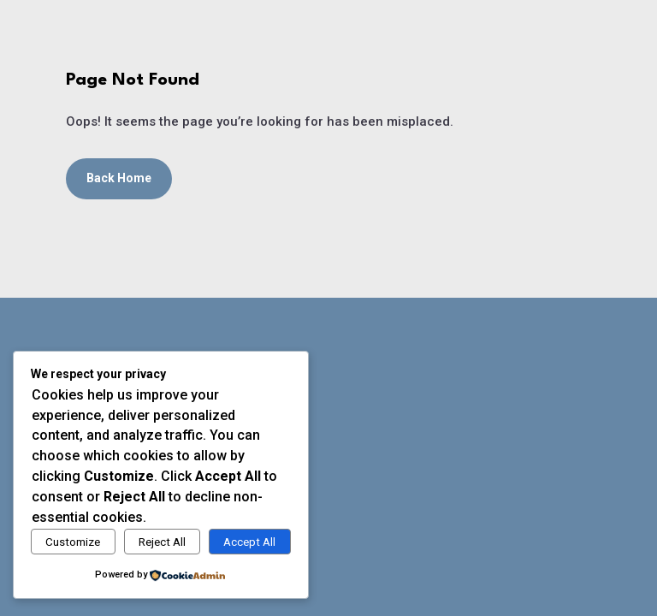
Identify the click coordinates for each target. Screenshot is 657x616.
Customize (72, 542)
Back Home (118, 178)
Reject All (162, 542)
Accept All (249, 542)
